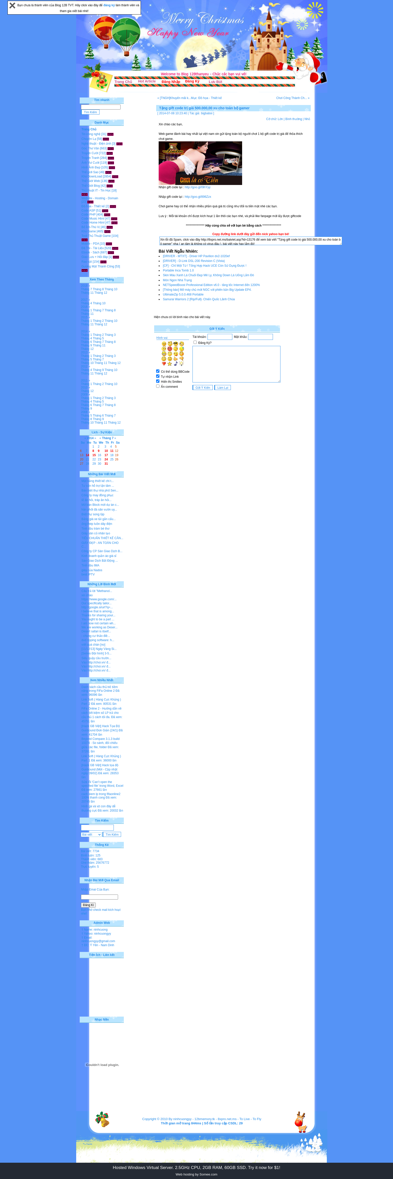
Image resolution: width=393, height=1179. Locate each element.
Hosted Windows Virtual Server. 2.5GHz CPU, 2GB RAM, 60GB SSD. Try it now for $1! (196, 1167)
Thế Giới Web (90, 181)
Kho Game (88, 231)
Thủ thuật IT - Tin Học (96, 190)
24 (106, 459)
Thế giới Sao (90, 172)
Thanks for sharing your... (98, 615)
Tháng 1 (86, 310)
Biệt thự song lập (92, 514)
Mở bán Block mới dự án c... (100, 505)
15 (94, 455)
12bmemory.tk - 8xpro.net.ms (215, 1119)
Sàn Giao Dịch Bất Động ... (99, 560)
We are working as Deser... (99, 627)
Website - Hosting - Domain (99, 198)
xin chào (87, 595)
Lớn (280, 119)
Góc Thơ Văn (90, 148)
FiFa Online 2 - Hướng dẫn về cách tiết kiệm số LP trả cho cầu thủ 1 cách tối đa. (101, 713)
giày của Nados (91, 570)
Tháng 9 (86, 345)
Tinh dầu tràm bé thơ (95, 528)
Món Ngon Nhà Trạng (177, 280)
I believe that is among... (97, 611)
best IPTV (88, 574)
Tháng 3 (110, 335)
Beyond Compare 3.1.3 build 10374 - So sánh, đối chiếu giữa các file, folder (100, 743)
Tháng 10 (111, 289)
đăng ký (110, 5)
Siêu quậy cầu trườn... (96, 658)
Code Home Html (93, 222)
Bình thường (293, 119)
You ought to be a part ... (97, 619)
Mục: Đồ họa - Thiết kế (206, 98)
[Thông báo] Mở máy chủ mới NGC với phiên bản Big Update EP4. (207, 289)
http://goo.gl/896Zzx (198, 197)
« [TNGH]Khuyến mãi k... (174, 98)
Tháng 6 (86, 342)
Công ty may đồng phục (97, 495)
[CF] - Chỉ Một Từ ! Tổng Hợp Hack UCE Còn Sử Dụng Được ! (204, 265)
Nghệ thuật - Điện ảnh (96, 143)
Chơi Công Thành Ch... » (293, 98)
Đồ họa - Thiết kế (93, 206)
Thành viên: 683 (92, 859)
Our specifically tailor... (96, 603)
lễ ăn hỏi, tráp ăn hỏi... (96, 500)
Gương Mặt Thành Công (97, 266)
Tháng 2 (98, 321)
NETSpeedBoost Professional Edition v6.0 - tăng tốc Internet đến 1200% (211, 285)
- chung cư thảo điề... (95, 636)
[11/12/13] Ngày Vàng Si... (99, 649)
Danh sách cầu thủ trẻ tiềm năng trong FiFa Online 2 (99, 689)
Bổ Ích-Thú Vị (90, 227)
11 (112, 451)
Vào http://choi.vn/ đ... (96, 662)
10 (106, 451)
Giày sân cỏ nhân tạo (95, 533)
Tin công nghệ (91, 134)
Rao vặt (86, 261)
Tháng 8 (98, 289)
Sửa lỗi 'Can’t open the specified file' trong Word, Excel (102, 784)
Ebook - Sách (90, 252)
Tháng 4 (86, 303)
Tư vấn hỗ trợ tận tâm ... (97, 485)
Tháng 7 (86, 289)
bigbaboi (206, 113)
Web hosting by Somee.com (196, 1174)
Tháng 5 (98, 338)
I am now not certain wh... (98, 623)
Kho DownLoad (91, 176)
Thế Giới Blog (90, 185)
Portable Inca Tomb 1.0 (178, 270)
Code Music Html (92, 218)
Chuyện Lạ (88, 139)
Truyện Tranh (90, 158)
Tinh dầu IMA (90, 565)
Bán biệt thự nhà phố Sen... (99, 490)
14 (87, 455)
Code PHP (88, 214)
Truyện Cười (89, 153)
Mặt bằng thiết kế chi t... (97, 481)
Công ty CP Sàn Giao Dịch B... (102, 551)
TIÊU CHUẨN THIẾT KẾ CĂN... (102, 538)
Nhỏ (307, 119)
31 (106, 463)
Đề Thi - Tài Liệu (92, 248)
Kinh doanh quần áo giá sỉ (98, 556)
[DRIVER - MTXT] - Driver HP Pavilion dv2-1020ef (196, 256)
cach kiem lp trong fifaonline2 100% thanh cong (100, 795)
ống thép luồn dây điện (96, 524)
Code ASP (88, 210)
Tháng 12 (100, 292)
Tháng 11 (87, 292)
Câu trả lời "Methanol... (96, 591)
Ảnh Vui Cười (90, 162)
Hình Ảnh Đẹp (91, 167)
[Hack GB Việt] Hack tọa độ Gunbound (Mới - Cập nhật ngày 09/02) (99, 769)
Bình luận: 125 (91, 855)
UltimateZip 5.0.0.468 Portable (183, 294)
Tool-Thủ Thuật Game (96, 236)
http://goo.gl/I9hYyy (198, 187)
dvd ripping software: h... (97, 640)
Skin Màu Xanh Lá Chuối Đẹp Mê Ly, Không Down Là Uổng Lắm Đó (208, 275)
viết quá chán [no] (93, 644)
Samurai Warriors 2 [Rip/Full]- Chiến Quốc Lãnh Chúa (199, 299)
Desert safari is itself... (96, 631)
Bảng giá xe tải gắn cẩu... (98, 519)
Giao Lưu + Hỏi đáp (94, 257)
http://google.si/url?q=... (97, 607)
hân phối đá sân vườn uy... (99, 509)
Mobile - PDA (90, 243)
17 (106, 455)
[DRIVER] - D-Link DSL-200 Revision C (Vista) (194, 261)
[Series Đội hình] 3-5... (96, 653)
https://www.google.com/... (99, 599)
